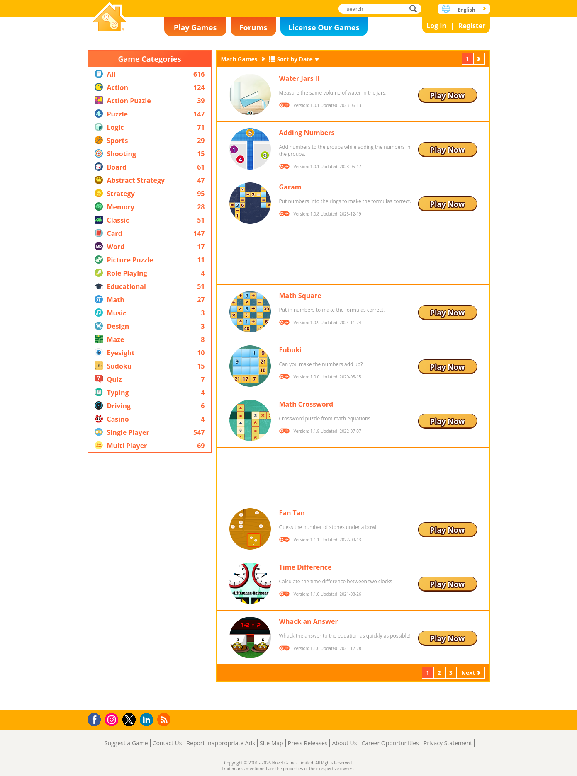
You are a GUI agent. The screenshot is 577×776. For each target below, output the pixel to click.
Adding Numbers (307, 132)
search (415, 8)
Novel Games (109, 17)
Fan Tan (292, 512)
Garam (290, 187)
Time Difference (305, 567)
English (466, 9)
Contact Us (167, 743)
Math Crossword (306, 404)
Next (480, 59)
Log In (436, 25)
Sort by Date (295, 59)
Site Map (271, 743)
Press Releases (308, 743)
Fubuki (290, 349)
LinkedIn (148, 719)
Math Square (300, 295)
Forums (253, 27)
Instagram (112, 719)
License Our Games (324, 27)
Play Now (447, 95)
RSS (165, 719)
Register (472, 25)
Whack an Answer (308, 621)
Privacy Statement (448, 743)
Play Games (195, 27)
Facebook (96, 718)
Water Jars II (299, 78)
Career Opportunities (390, 743)
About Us (344, 743)
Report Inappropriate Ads (220, 743)
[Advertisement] (150, 581)
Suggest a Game (126, 743)
